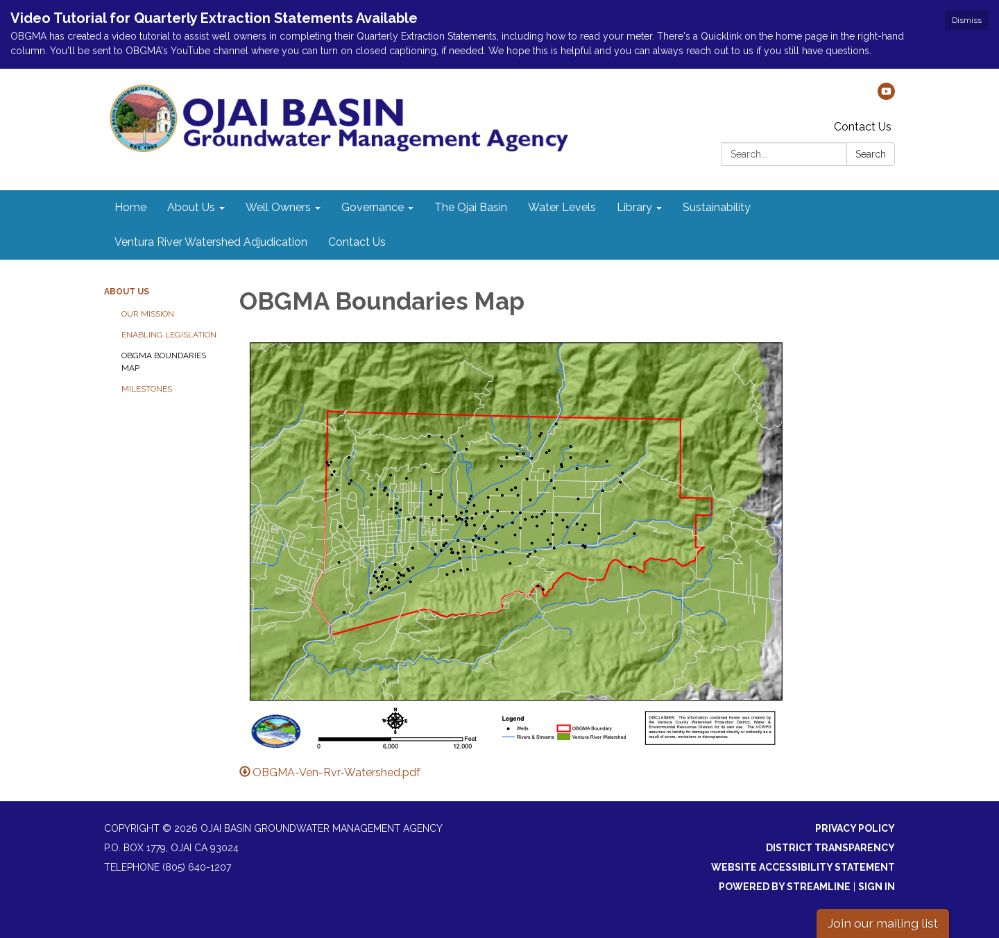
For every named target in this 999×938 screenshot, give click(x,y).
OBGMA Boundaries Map (163, 362)
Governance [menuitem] (372, 207)
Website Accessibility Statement (803, 867)
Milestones (146, 389)
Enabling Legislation (168, 335)
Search (870, 154)
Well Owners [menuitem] (278, 207)
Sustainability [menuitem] (717, 207)
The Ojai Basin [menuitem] (470, 207)
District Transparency (830, 847)
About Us (126, 291)
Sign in (876, 886)
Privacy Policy (855, 828)
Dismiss (967, 20)
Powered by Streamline (785, 886)
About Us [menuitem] (191, 207)
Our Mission (147, 314)
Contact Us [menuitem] (357, 242)
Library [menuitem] (634, 207)
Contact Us (862, 126)
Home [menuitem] (130, 207)
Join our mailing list (883, 923)
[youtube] (886, 96)
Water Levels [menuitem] (562, 207)
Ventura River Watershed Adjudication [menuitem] (210, 242)
